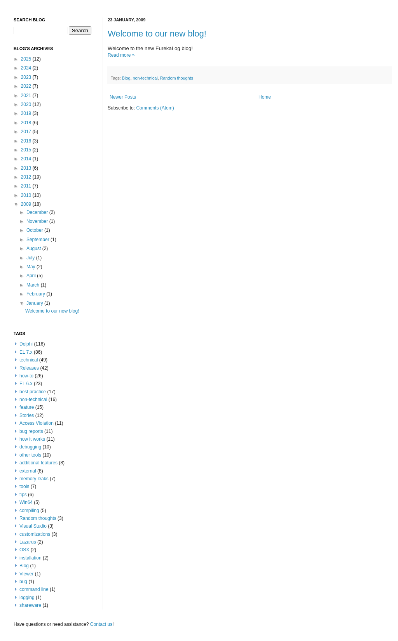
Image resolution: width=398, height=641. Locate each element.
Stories (26, 415)
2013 (27, 168)
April (31, 275)
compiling (29, 510)
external (27, 471)
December (37, 212)
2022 (27, 86)
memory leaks (34, 478)
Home (264, 97)
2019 (27, 113)
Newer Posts (123, 97)
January (35, 303)
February (36, 294)
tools (24, 486)
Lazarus (27, 542)
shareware (30, 605)
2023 (27, 77)
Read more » (121, 55)
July (31, 258)
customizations (34, 534)
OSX (24, 549)
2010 (27, 195)
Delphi (26, 344)
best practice (32, 391)
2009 (27, 204)
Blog (126, 78)
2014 (27, 159)
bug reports (31, 431)
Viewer (26, 574)
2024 (27, 68)
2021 (27, 95)
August (34, 248)
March (33, 285)
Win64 (26, 502)
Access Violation (36, 423)
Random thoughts (176, 78)
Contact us (101, 624)
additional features (38, 463)
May (31, 266)
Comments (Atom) (155, 108)
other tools (30, 455)
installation (30, 558)
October (35, 230)
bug (23, 581)
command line (34, 589)
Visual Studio (33, 526)
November (37, 221)
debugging (30, 447)
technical (28, 360)
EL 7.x (26, 352)
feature (26, 407)
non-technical (145, 78)
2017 (27, 131)
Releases (29, 368)
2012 (27, 177)
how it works (32, 439)
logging (27, 597)
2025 (27, 59)
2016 (27, 141)
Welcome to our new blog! (157, 33)
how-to (26, 376)
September (38, 239)
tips (23, 494)
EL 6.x (26, 383)
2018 (27, 122)
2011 (27, 186)
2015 (27, 150)
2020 (27, 104)
